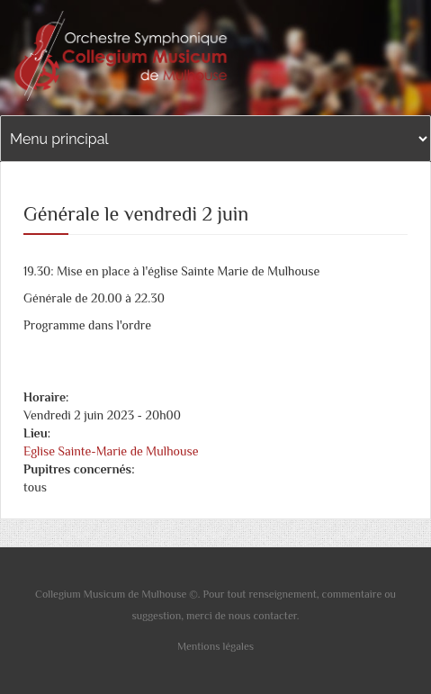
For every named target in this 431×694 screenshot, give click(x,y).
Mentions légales (215, 646)
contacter (275, 615)
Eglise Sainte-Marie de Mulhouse (111, 451)
